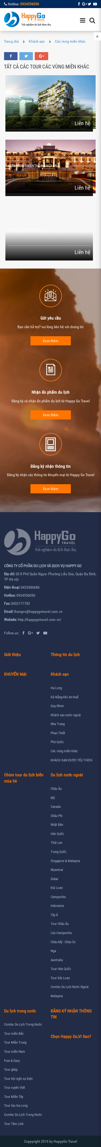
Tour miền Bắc (14, 1034)
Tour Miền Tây (13, 1097)
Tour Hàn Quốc (61, 969)
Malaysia (57, 996)
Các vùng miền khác (70, 41)
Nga (53, 951)
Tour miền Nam (14, 1052)
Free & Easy (12, 1061)
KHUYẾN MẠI (15, 674)
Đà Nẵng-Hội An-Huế (64, 697)
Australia (57, 960)
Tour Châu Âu (60, 924)
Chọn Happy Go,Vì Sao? (71, 1036)
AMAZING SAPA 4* (22, 101)
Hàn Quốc (57, 834)
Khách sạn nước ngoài (66, 715)
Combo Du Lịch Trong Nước (23, 1024)
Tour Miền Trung (15, 1042)
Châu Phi (56, 816)
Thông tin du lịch (65, 654)
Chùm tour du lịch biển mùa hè (23, 778)
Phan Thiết (58, 733)
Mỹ (53, 798)
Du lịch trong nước (20, 1011)
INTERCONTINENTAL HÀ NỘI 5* (32, 166)
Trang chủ (11, 41)
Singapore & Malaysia (65, 861)
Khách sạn (37, 41)
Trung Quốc (59, 852)
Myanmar (57, 870)
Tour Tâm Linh (13, 1124)
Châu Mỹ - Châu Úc (63, 942)
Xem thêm (50, 341)
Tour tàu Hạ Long (15, 1105)
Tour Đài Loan (60, 978)
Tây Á (54, 915)
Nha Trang (58, 724)
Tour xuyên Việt (14, 1088)
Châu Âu (56, 789)
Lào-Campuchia (61, 933)
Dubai (54, 879)
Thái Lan (56, 843)
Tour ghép (11, 1070)
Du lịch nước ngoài (67, 774)
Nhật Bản (57, 825)
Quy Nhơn (57, 706)
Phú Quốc (57, 742)
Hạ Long (56, 688)
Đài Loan (57, 888)
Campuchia (58, 897)
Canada (56, 807)
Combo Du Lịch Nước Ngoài (70, 987)
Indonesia (57, 906)
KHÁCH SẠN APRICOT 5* (27, 230)
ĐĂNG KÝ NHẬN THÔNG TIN (71, 1014)
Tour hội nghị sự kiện (18, 1079)
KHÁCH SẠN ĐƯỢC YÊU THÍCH (71, 760)
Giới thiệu (12, 654)
